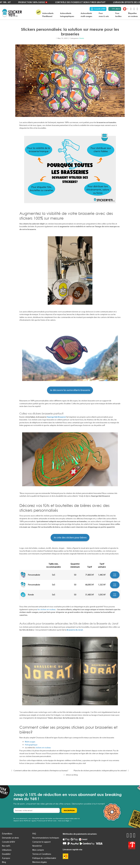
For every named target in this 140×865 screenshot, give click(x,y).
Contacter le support (41, 842)
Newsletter (37, 846)
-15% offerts (114, 9)
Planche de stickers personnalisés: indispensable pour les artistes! (102, 770)
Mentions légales (39, 862)
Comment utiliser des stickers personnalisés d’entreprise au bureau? (39, 770)
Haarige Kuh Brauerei (56, 417)
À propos (6, 858)
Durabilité (6, 854)
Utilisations (6, 850)
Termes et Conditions (41, 854)
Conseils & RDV (98, 9)
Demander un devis (10, 838)
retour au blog (70, 775)
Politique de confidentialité (44, 858)
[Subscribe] (69, 810)
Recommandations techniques (45, 838)
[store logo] (12, 13)
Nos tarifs (6, 846)
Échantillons (7, 833)
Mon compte (38, 850)
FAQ (34, 833)
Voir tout (114, 575)
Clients (81, 38)
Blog (4, 862)
